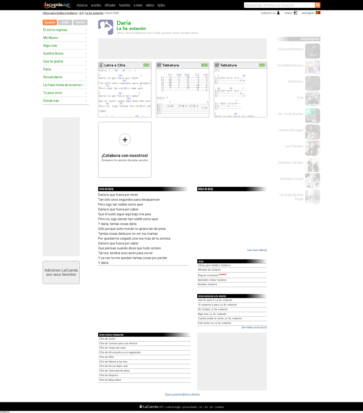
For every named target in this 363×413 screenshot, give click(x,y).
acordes (96, 5)
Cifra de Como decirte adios (114, 370)
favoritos (124, 5)
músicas (82, 5)
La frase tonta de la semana (63, 85)
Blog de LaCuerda (212, 275)
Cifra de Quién (107, 338)
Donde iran (51, 101)
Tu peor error (52, 93)
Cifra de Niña (106, 357)
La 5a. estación (94, 13)
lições (161, 5)
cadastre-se (268, 13)
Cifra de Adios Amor (110, 380)
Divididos (295, 81)
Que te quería (53, 61)
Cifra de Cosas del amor (112, 347)
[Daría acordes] (174, 394)
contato (219, 406)
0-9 (81, 13)
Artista (65, 22)
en (206, 406)
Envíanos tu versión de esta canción (125, 147)
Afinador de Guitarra (209, 269)
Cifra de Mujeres (108, 375)
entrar (289, 13)
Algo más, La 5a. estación (212, 314)
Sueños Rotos (53, 53)
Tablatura (170, 65)
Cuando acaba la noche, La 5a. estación (220, 318)
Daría (47, 69)
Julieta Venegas (291, 130)
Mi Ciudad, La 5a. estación (213, 309)
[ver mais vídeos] (257, 249)
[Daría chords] (191, 394)
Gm (123, 70)
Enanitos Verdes (290, 162)
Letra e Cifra (114, 65)
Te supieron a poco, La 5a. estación (217, 304)
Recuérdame (52, 77)
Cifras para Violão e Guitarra (60, 13)
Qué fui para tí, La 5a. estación (215, 300)
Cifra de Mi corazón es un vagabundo (120, 352)
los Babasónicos (290, 65)
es (200, 406)
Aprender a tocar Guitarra (212, 280)
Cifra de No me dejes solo (113, 366)
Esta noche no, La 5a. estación (214, 323)
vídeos (150, 5)
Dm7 (116, 70)
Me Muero (50, 38)
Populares (50, 22)
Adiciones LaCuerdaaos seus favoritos (61, 272)
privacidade (190, 406)
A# (206, 74)
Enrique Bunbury (290, 49)
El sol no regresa (55, 30)
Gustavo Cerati (291, 179)
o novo (138, 5)
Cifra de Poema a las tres (113, 361)
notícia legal (173, 406)
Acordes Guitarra (207, 284)
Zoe (300, 98)
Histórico (80, 22)
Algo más (50, 45)
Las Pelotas (294, 146)
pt (211, 406)
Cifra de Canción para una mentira (118, 343)
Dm (179, 74)
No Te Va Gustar (291, 114)
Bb (107, 85)
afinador (110, 5)
